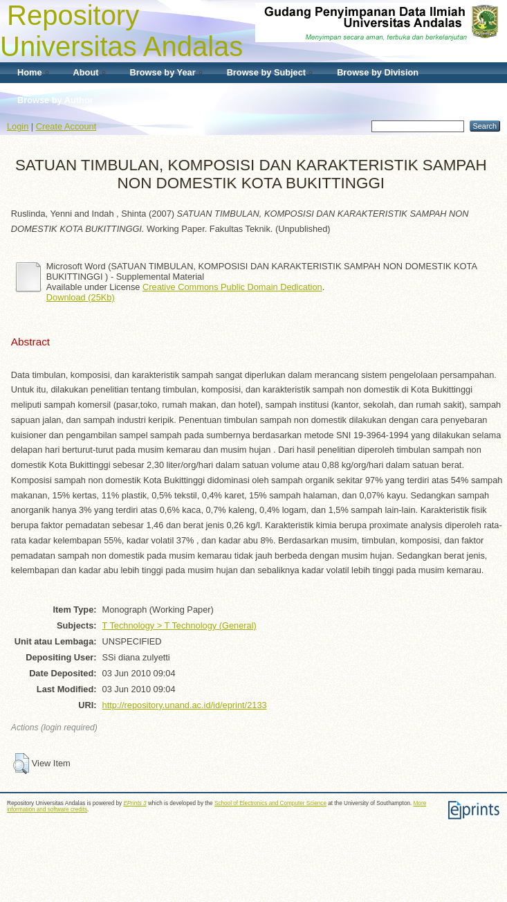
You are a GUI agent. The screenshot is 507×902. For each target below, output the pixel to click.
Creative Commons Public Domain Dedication (232, 287)
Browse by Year (163, 72)
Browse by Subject (266, 72)
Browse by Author (55, 100)
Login (17, 126)
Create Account (66, 126)
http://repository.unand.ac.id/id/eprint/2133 (184, 705)
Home (29, 72)
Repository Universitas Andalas (121, 31)
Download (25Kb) (80, 297)
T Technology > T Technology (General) (179, 625)
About (86, 72)
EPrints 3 (134, 803)
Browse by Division (377, 72)
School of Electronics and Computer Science (270, 803)
